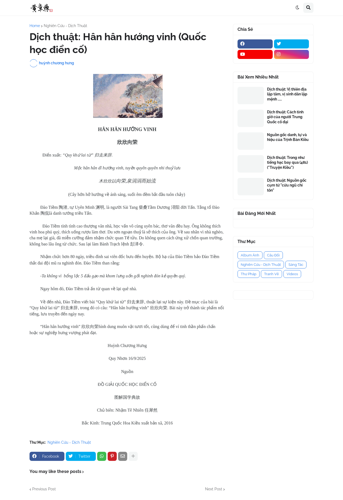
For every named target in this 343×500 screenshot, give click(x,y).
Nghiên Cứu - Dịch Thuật (65, 26)
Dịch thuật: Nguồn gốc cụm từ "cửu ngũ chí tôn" (286, 185)
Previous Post (44, 489)
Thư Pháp (248, 274)
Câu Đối (273, 255)
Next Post (213, 489)
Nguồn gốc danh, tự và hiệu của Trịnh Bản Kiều (288, 137)
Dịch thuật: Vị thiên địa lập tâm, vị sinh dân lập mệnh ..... (287, 94)
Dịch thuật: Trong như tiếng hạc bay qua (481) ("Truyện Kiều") (287, 162)
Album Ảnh (250, 255)
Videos (292, 274)
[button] (297, 8)
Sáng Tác (296, 265)
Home (35, 26)
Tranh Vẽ (271, 274)
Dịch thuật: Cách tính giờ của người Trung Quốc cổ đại (285, 117)
